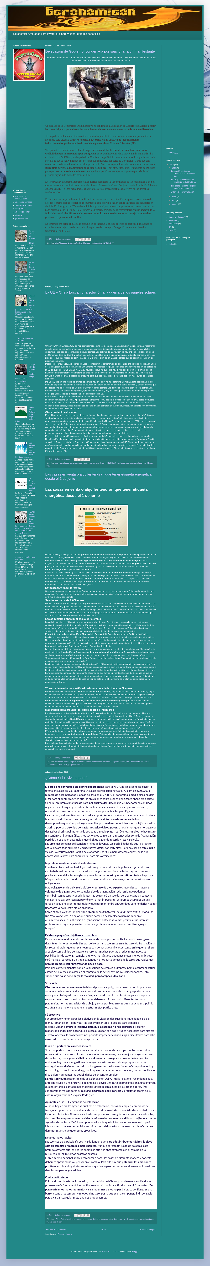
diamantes (173, 224)
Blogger (135, 1251)
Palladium (173, 220)
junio (174, 168)
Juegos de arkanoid (23, 205)
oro (170, 227)
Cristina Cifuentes (83, 243)
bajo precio (59, 463)
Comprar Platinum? (177, 217)
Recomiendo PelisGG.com (21, 197)
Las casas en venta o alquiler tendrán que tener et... (183, 187)
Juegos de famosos (23, 202)
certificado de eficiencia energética (105, 762)
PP (113, 243)
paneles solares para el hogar (141, 463)
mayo (174, 197)
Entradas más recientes (56, 1229)
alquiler (73, 762)
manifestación (96, 243)
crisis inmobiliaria (133, 762)
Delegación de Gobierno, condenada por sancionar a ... (183, 173)
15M (56, 243)
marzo (175, 204)
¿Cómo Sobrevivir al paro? (66, 778)
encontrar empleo (135, 1219)
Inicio (103, 1229)
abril (174, 200)
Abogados (63, 243)
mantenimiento (52, 765)
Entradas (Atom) (65, 1234)
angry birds (20, 209)
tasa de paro (58, 1222)
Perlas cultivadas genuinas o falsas (32, 237)
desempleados (107, 1219)
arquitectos (81, 762)
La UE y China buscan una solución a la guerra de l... (183, 181)
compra (123, 762)
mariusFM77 (107, 1251)
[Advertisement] (101, 265)
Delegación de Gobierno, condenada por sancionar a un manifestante (100, 51)
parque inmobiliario (75, 765)
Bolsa (171, 244)
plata (171, 230)
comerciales (79, 463)
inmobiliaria (145, 762)
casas (88, 762)
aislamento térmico (62, 762)
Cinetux (18, 215)
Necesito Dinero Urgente (32, 265)
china (72, 463)
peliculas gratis (21, 218)
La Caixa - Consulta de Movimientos (32, 485)
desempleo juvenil (121, 1219)
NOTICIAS (107, 243)
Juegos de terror (22, 212)
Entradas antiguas (148, 1229)
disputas (88, 463)
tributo (49, 466)
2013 (171, 165)
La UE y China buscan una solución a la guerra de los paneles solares (100, 292)
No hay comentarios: (64, 239)
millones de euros (99, 463)
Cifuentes (71, 243)
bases (66, 463)
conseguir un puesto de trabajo (88, 1219)
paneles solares (123, 463)
